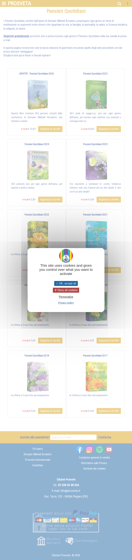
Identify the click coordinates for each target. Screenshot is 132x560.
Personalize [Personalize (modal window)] (66, 296)
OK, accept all (66, 283)
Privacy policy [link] (66, 302)
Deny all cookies (66, 290)
